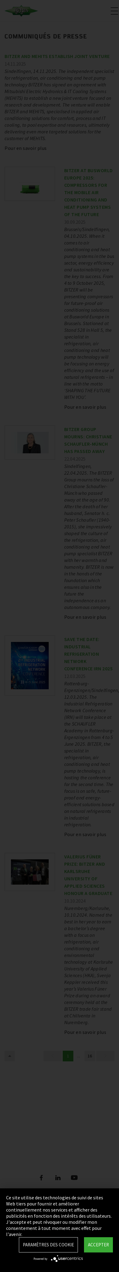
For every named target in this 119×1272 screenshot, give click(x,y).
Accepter (98, 1245)
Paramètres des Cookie (48, 1245)
